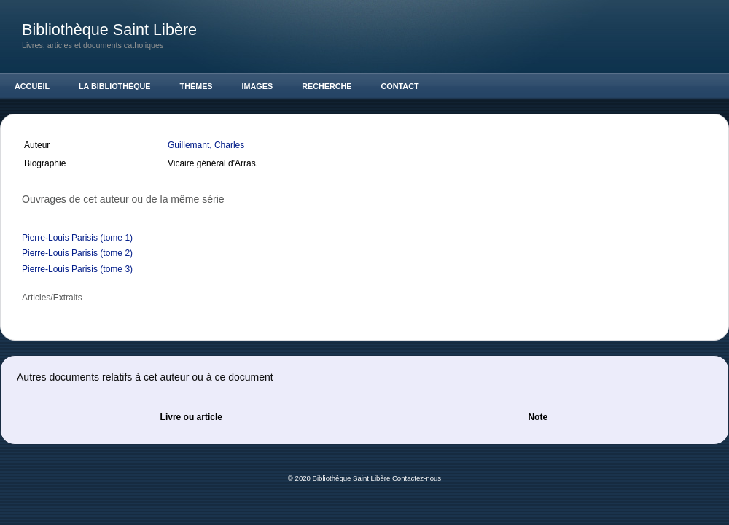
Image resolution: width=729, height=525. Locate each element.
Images (257, 86)
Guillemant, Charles (207, 145)
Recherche (326, 86)
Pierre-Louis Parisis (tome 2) (77, 253)
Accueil (32, 86)
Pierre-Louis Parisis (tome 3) (77, 269)
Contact (400, 86)
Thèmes (196, 86)
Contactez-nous (416, 478)
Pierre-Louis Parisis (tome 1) (77, 238)
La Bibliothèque (115, 86)
